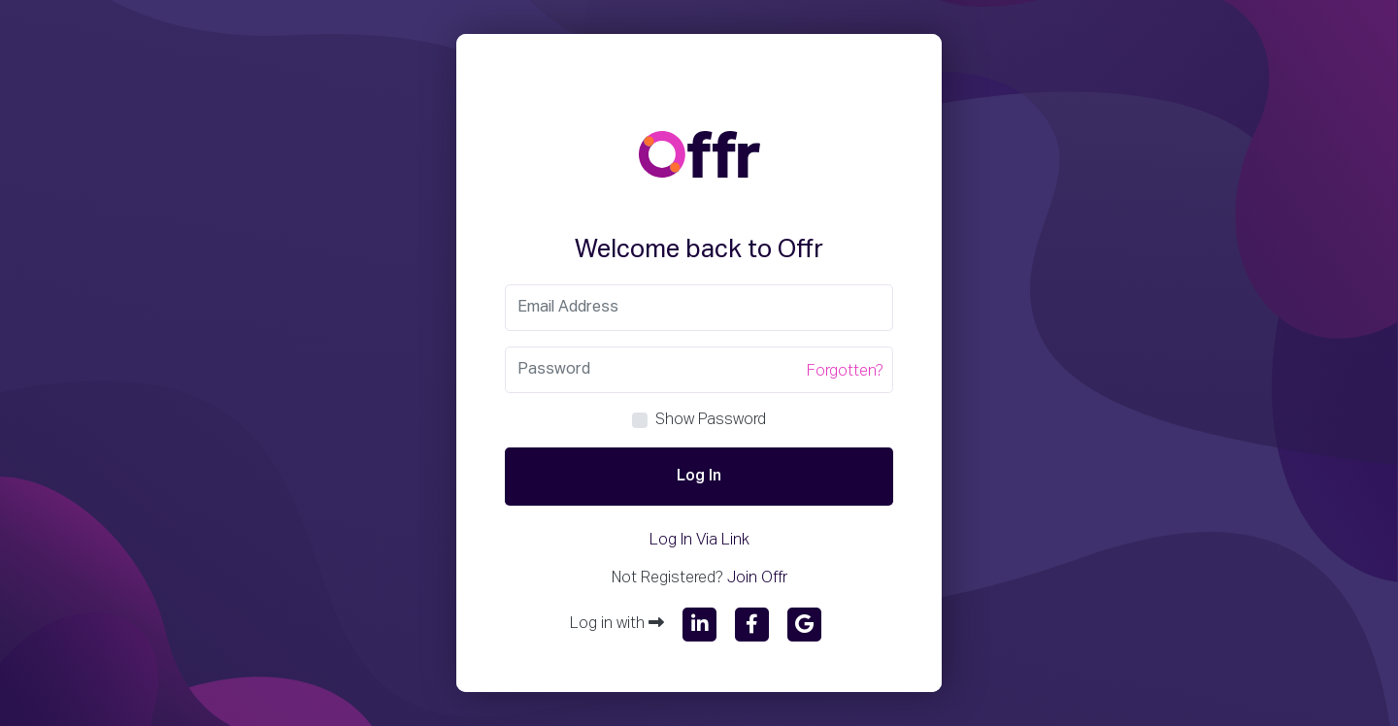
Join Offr (757, 578)
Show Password (710, 420)
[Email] (699, 307)
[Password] (699, 369)
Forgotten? (845, 372)
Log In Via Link (699, 540)
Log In (699, 476)
